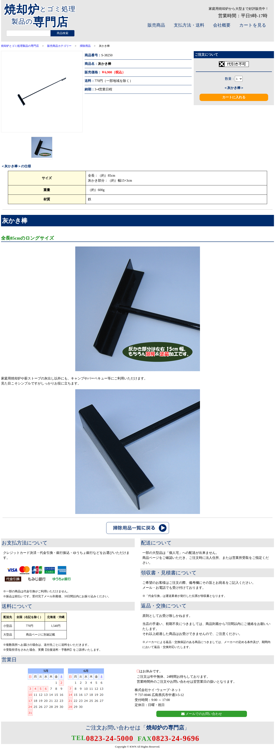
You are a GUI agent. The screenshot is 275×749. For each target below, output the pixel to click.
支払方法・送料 (189, 25)
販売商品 (156, 25)
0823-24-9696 (168, 738)
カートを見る (252, 25)
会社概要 (222, 25)
